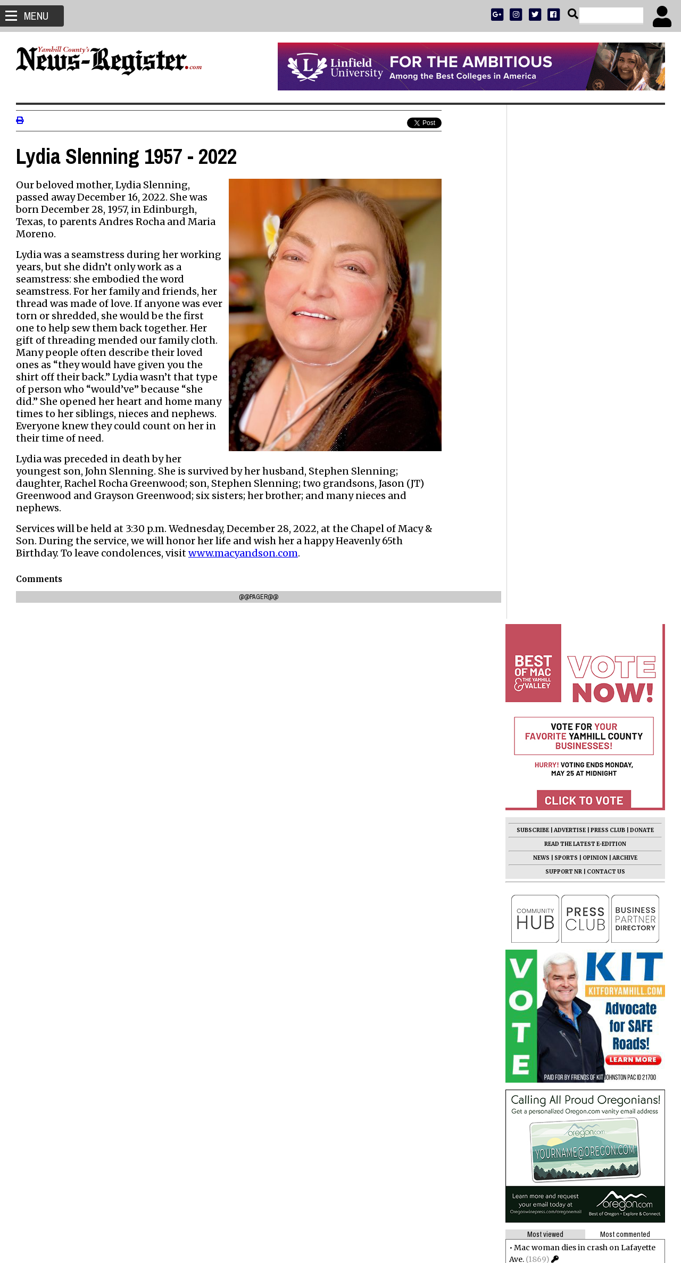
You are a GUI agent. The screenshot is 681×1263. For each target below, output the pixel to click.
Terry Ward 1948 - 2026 (557, 820)
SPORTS (566, 343)
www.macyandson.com (243, 553)
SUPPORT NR (563, 357)
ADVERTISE (570, 316)
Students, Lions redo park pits (569, 758)
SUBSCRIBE (533, 316)
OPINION (595, 343)
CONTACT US (606, 357)
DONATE (642, 316)
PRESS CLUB (608, 316)
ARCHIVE (624, 343)
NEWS (541, 343)
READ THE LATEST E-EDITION (585, 330)
